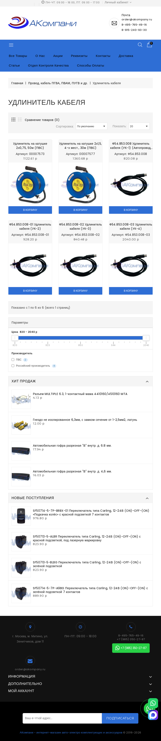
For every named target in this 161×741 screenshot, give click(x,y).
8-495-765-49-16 (134, 25)
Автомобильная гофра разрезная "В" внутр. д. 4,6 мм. (72, 471)
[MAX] (153, 715)
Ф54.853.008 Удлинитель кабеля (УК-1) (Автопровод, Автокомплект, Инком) (130, 146)
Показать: (120, 126)
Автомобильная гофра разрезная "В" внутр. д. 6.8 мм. (72, 445)
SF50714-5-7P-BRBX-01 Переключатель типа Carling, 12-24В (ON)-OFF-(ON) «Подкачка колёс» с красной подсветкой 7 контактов (91, 513)
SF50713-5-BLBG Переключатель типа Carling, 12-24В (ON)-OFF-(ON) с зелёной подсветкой (87, 564)
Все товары (18, 56)
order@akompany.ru (30, 669)
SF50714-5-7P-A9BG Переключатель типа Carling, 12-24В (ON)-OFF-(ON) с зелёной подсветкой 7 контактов (90, 590)
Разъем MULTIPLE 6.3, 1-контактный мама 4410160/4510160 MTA (80, 394)
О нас (40, 56)
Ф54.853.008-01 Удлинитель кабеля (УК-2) (30, 227)
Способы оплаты (90, 65)
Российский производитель (34, 366)
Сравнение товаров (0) (42, 120)
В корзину (30, 210)
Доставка (126, 56)
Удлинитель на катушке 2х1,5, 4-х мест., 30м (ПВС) (80, 146)
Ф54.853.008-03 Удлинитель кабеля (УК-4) (130, 227)
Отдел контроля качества (48, 65)
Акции (58, 56)
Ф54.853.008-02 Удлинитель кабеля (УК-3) (80, 227)
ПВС (20, 360)
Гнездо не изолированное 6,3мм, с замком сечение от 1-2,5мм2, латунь (85, 420)
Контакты (103, 56)
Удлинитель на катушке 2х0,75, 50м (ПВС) (30, 146)
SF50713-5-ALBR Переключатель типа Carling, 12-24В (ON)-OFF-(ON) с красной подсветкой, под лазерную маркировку (87, 538)
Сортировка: (65, 126)
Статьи (14, 65)
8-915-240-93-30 (134, 30)
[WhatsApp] (153, 703)
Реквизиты (79, 56)
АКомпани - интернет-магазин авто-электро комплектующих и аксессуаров (71, 732)
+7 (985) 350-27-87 (131, 639)
